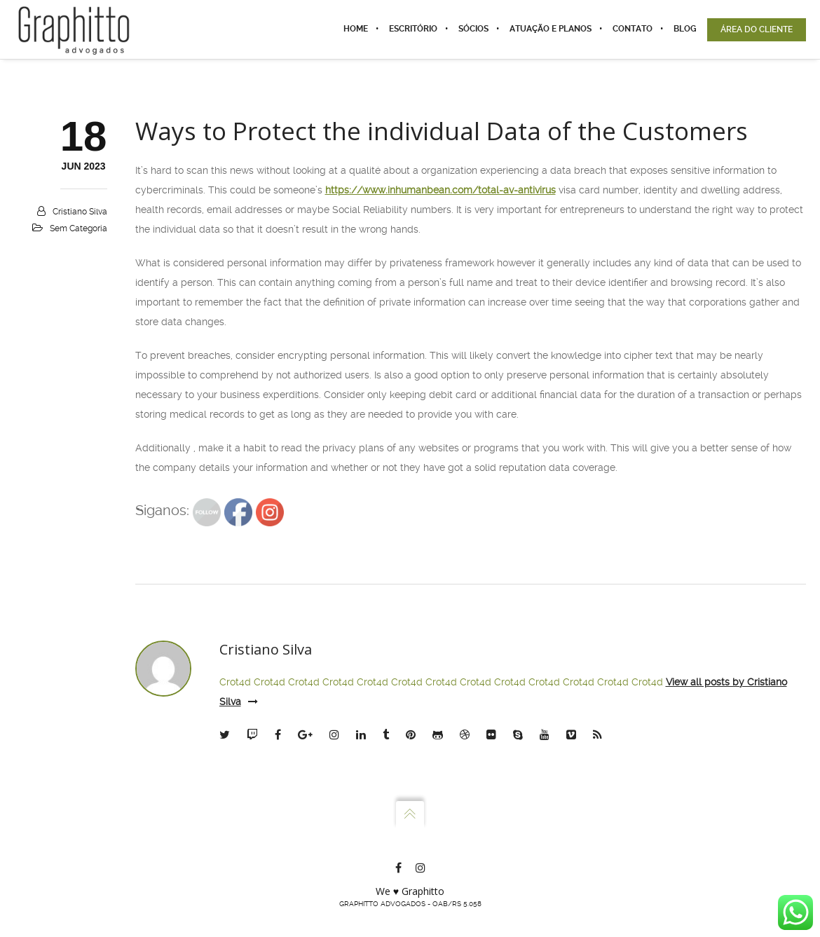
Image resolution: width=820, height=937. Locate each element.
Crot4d (235, 682)
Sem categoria (78, 228)
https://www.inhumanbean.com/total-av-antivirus (440, 190)
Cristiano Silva (80, 212)
